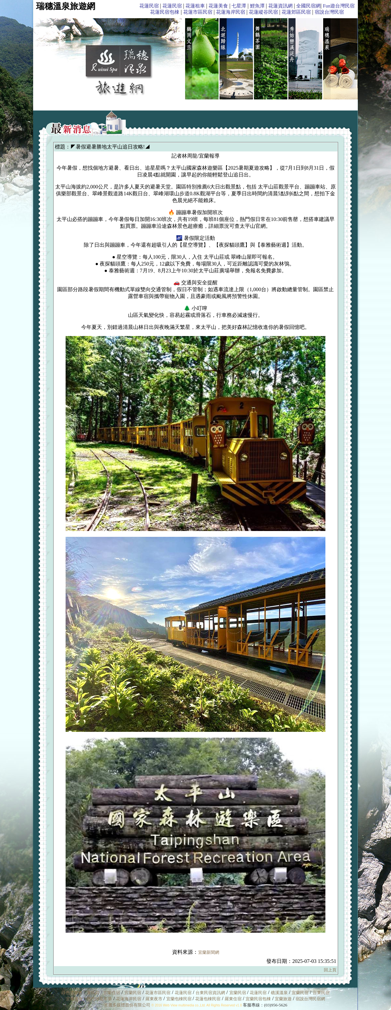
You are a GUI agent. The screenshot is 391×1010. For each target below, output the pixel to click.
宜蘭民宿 (132, 992)
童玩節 (93, 992)
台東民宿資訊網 (210, 992)
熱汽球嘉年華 (99, 998)
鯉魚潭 (257, 5)
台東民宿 (321, 992)
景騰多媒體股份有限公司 (127, 1005)
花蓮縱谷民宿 (263, 12)
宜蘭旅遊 (283, 998)
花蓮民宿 (149, 5)
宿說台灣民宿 (329, 12)
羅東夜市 (154, 998)
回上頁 (330, 969)
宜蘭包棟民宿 (179, 998)
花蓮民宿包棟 (164, 12)
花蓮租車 (195, 5)
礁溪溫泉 (279, 992)
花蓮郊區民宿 (296, 12)
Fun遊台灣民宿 (339, 5)
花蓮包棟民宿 (208, 998)
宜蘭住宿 (111, 992)
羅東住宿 (233, 998)
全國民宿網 (308, 5)
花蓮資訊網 (280, 5)
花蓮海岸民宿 (230, 12)
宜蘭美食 (74, 998)
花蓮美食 (218, 5)
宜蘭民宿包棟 (258, 998)
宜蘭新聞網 (208, 952)
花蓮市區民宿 (197, 12)
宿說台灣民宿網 (310, 998)
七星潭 (239, 5)
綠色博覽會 (71, 992)
